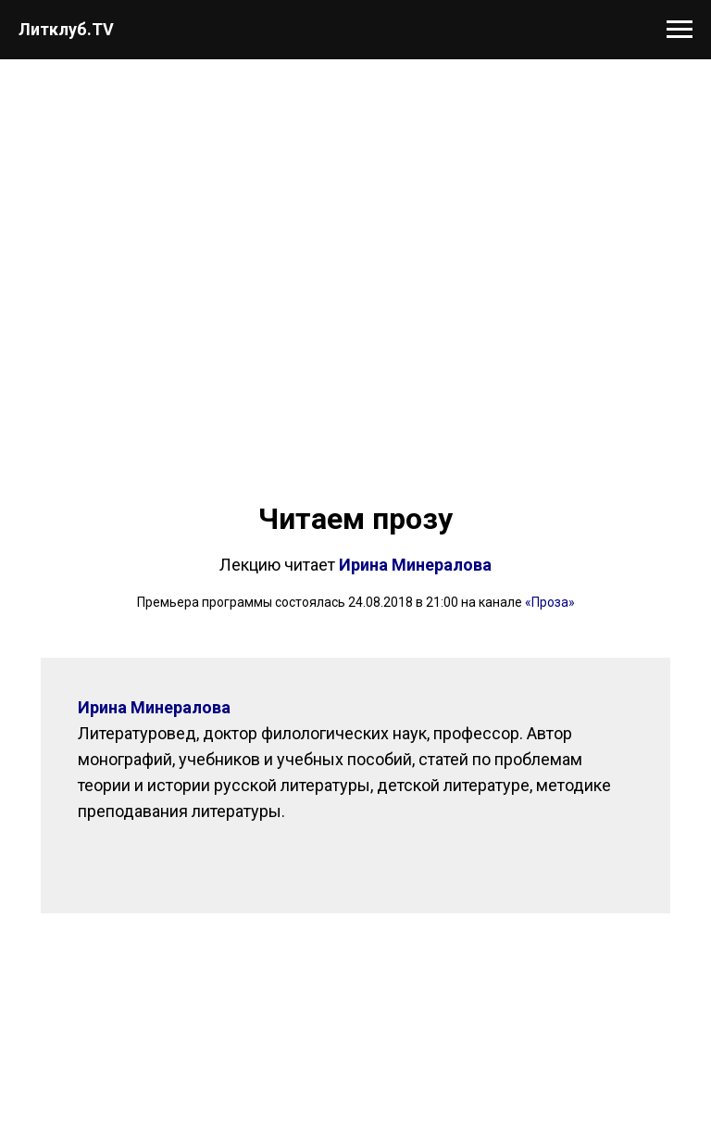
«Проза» (550, 602)
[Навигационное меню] (679, 29)
